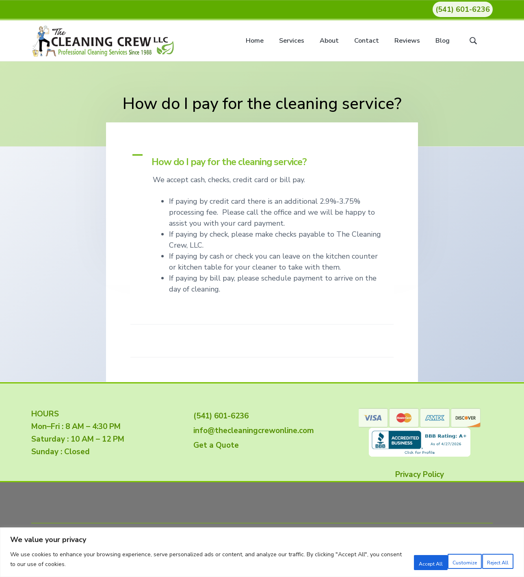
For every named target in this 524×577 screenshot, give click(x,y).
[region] (262, 553)
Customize (382, 560)
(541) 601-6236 (462, 9)
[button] (262, 159)
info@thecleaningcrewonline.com (251, 430)
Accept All (488, 560)
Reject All (435, 560)
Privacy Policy (419, 474)
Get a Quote (214, 445)
